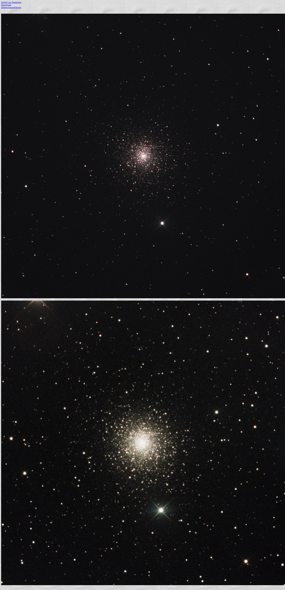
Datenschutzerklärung (11, 7)
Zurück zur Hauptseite (11, 2)
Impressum (6, 5)
